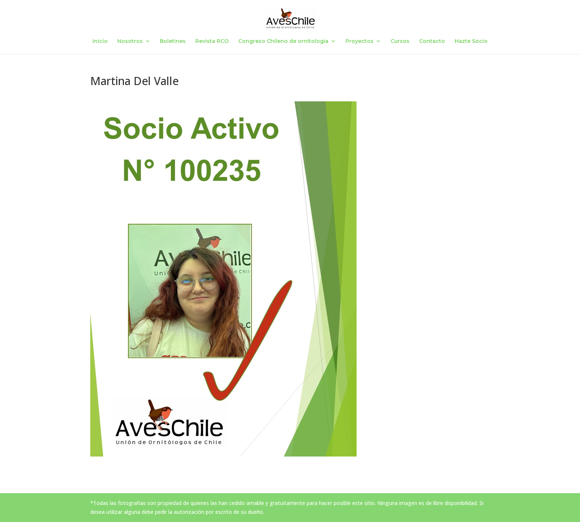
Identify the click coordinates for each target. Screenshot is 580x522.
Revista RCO (212, 41)
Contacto (432, 41)
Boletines (173, 41)
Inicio (100, 41)
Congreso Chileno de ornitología (283, 41)
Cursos (400, 41)
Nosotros (130, 41)
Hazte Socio (471, 41)
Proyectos (359, 41)
